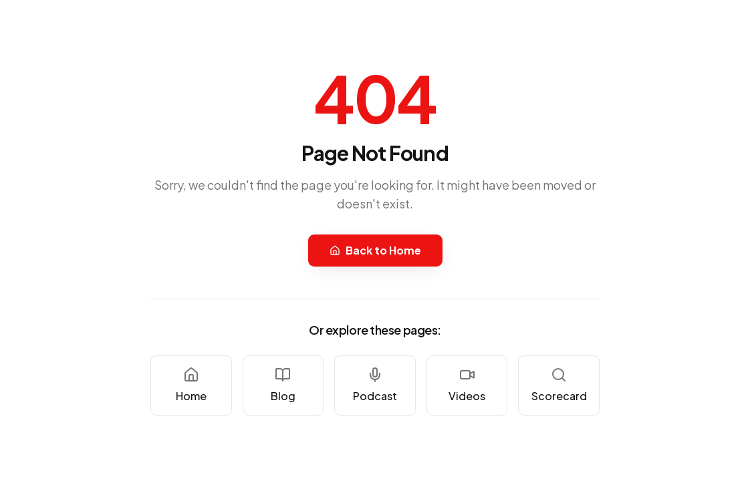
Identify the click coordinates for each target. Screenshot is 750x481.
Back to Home (375, 250)
